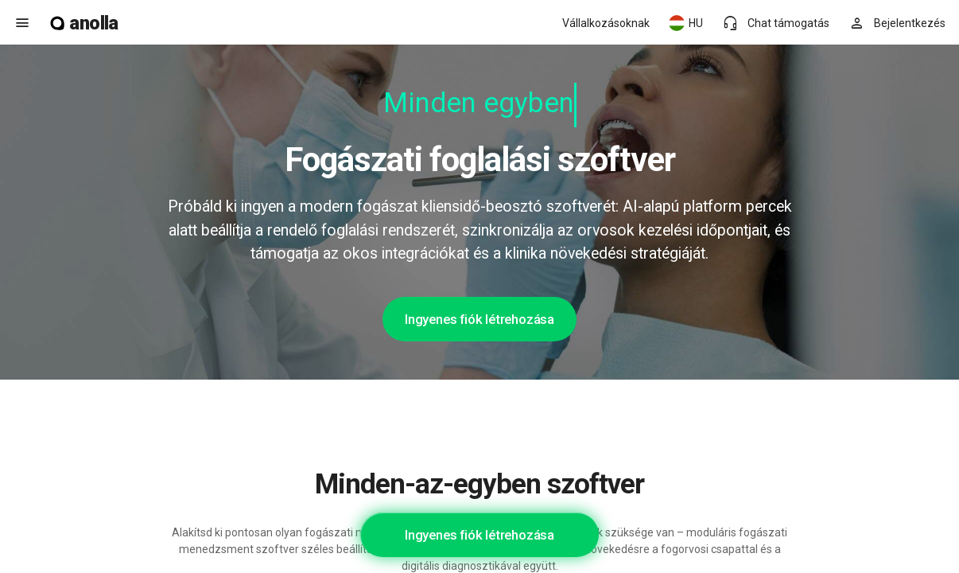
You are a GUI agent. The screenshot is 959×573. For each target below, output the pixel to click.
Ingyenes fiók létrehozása (479, 319)
